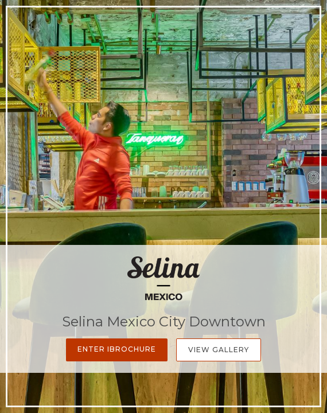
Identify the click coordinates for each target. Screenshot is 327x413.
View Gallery (218, 349)
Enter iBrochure (116, 349)
